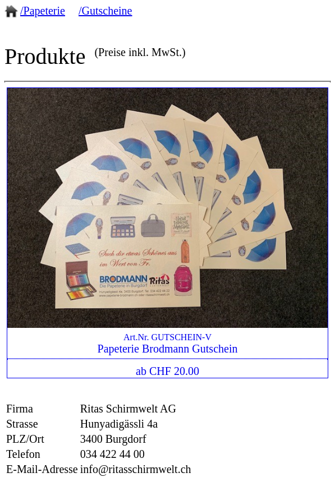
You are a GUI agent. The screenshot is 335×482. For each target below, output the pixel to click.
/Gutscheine (105, 10)
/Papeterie (42, 10)
